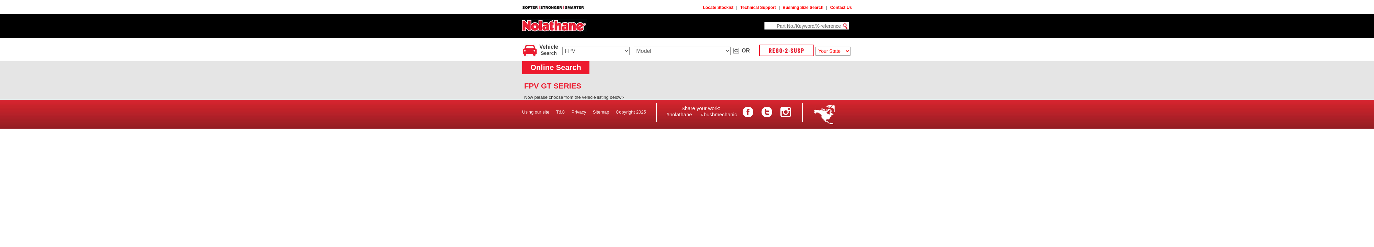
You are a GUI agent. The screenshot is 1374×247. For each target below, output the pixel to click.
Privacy (579, 112)
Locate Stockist (718, 7)
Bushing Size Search (802, 7)
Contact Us (841, 7)
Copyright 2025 (631, 112)
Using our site (535, 112)
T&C (560, 112)
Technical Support (758, 7)
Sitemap (601, 112)
